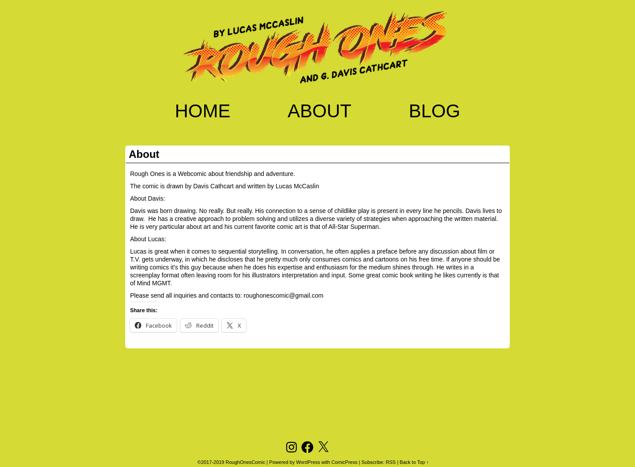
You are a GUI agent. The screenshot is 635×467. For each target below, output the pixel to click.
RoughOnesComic (245, 462)
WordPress (308, 462)
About (319, 110)
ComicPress (344, 462)
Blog (434, 110)
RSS (391, 462)
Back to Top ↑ (414, 462)
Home (202, 110)
